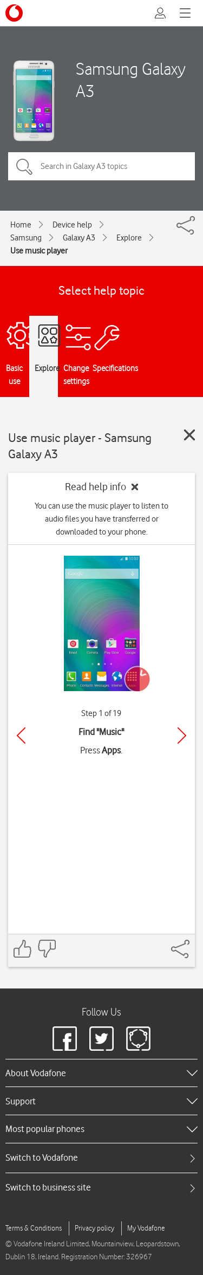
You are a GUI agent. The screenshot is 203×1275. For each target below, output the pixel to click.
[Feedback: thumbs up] (23, 949)
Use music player (39, 251)
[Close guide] (189, 435)
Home (20, 225)
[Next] (182, 735)
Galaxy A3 (79, 238)
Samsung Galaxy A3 (131, 79)
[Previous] (21, 735)
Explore (129, 238)
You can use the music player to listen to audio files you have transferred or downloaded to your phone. (101, 519)
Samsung (26, 238)
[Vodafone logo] (14, 13)
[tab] (101, 1158)
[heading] (101, 1073)
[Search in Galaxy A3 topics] (101, 166)
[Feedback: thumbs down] (46, 949)
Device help (72, 225)
